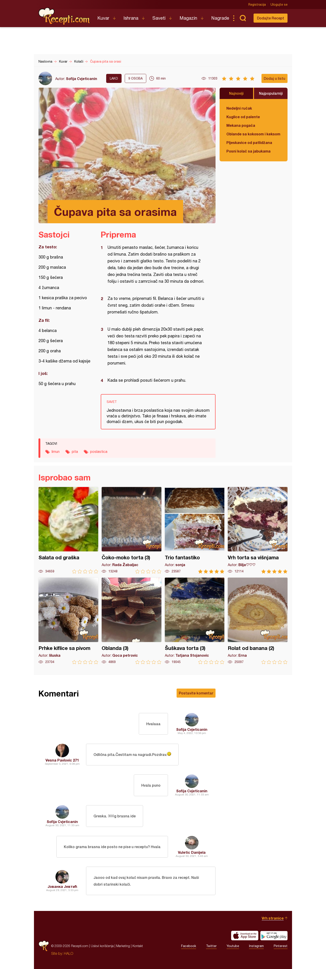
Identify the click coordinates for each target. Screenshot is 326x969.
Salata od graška (68, 530)
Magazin (188, 18)
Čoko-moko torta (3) (131, 530)
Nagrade (220, 18)
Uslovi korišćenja (102, 946)
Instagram (256, 946)
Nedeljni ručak (239, 108)
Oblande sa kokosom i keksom (253, 134)
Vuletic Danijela (192, 852)
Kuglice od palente (243, 117)
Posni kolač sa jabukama (248, 151)
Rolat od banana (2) (258, 621)
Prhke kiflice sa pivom (68, 621)
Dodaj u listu (274, 78)
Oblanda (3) (131, 621)
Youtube (233, 946)
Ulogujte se (279, 4)
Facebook (188, 946)
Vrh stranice (273, 918)
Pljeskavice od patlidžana (249, 142)
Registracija (257, 4)
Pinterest (281, 946)
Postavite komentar (196, 693)
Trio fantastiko (195, 530)
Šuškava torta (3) (195, 621)
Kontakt (137, 946)
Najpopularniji (271, 93)
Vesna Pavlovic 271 (62, 760)
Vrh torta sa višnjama (258, 530)
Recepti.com (64, 16)
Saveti (158, 18)
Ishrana (130, 18)
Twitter (211, 946)
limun (56, 451)
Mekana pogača (240, 125)
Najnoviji (236, 93)
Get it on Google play (274, 935)
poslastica (98, 451)
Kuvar (103, 18)
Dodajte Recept (270, 18)
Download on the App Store (244, 935)
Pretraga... (243, 18)
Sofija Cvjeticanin (81, 78)
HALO (68, 953)
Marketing (123, 946)
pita (75, 451)
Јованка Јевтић (62, 886)
